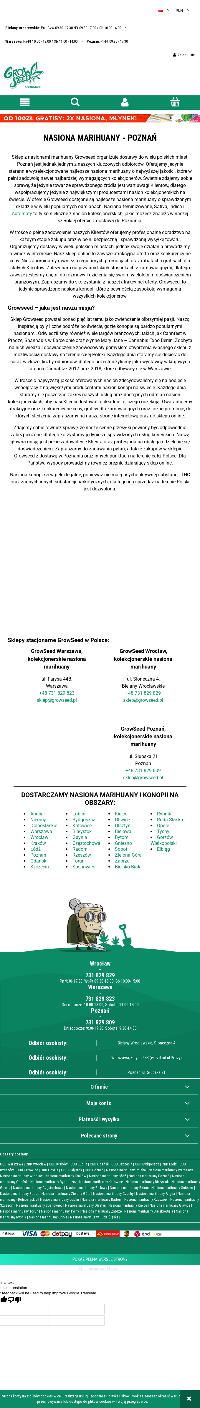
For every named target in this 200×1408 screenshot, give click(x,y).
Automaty (22, 213)
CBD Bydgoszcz (147, 1164)
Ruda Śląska (170, 819)
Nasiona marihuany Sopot (19, 1193)
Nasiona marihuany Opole (48, 1217)
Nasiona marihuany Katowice (101, 1182)
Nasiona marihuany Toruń (19, 1211)
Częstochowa (86, 843)
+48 (130, 770)
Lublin (78, 814)
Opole (163, 825)
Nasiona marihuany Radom (102, 1199)
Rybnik (164, 814)
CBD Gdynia (49, 1170)
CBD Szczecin (121, 1164)
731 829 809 (148, 770)
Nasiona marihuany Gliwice (170, 1205)
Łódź (35, 849)
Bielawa (123, 831)
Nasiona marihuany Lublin (59, 1199)
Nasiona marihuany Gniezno (172, 1187)
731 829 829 (100, 975)
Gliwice (122, 819)
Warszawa (41, 831)
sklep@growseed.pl (57, 700)
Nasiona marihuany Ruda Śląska (94, 1217)
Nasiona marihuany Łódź (107, 1176)
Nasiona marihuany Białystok (147, 1182)
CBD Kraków (58, 1164)
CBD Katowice (27, 1170)
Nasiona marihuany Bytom (129, 1187)
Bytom (121, 837)
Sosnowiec (83, 867)
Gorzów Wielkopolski (164, 840)
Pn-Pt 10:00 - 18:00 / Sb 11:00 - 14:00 (41, 41)
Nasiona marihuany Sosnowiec (39, 1205)
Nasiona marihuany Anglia (155, 1193)
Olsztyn (122, 825)
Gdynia (79, 837)
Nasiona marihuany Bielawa (86, 1187)
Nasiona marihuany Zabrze (102, 1211)
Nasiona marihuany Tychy (60, 1211)
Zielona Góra (128, 855)
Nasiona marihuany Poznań (149, 1176)
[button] (25, 102)
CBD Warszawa (11, 1164)
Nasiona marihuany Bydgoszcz (53, 1182)
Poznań (38, 855)
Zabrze (122, 861)
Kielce (121, 814)
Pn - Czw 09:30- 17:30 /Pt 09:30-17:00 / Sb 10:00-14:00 (63, 28)
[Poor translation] (14, 1300)
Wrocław (39, 837)
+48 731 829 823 (57, 693)
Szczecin (39, 867)
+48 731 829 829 (143, 693)
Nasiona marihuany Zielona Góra (66, 1193)
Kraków (38, 843)
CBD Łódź (169, 1164)
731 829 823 (100, 999)
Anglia (37, 814)
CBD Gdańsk (99, 1164)
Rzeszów (81, 855)
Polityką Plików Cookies (124, 1396)
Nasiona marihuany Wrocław (21, 1176)
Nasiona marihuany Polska (126, 1170)
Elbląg (163, 849)
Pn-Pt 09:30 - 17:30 (107, 41)
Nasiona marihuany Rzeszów (146, 1199)
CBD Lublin (78, 1164)
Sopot (121, 849)
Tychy (163, 831)
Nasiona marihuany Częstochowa (38, 1187)
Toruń (78, 861)
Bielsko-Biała (128, 867)
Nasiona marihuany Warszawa (171, 1170)
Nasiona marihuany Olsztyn (85, 1205)
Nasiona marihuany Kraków (65, 1176)
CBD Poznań (94, 1170)
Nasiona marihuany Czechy (113, 1193)
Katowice (82, 825)
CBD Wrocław (36, 1164)
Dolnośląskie (43, 825)
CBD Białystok (71, 1170)
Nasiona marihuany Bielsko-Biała (148, 1211)
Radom (79, 849)
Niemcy (38, 819)
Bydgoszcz (83, 819)
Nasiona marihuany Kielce (127, 1205)
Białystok (82, 831)
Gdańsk (38, 861)
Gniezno (123, 843)
